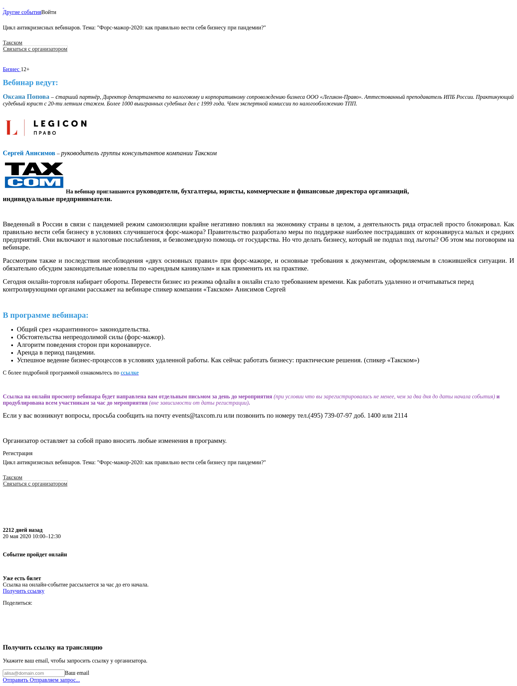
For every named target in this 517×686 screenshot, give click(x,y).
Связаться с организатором (35, 49)
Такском (12, 43)
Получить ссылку (24, 591)
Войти (48, 12)
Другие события (22, 12)
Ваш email (77, 673)
